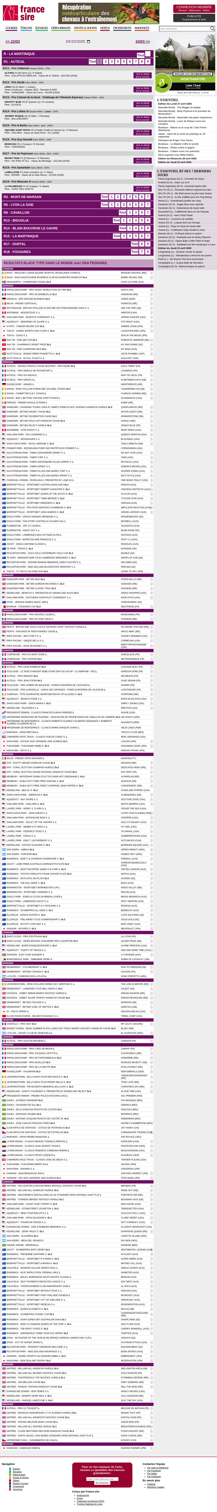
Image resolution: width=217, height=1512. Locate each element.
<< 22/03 (12, 41)
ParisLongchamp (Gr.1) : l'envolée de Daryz (181, 178)
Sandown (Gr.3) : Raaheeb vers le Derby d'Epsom (184, 237)
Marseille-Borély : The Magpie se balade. (179, 107)
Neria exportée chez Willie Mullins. (176, 154)
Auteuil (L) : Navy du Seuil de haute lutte (179, 226)
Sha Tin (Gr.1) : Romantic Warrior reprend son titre (184, 189)
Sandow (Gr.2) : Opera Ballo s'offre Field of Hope (184, 240)
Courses (11, 28)
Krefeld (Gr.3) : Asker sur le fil (173, 182)
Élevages (41, 28)
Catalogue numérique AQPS (90, 1501)
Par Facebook (154, 1470)
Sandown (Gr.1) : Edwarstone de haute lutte (181, 208)
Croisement (18, 1486)
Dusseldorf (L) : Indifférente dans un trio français (183, 211)
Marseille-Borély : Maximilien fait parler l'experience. (185, 117)
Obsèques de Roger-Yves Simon (175, 140)
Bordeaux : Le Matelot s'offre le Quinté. (178, 144)
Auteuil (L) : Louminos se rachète (175, 219)
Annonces (142, 28)
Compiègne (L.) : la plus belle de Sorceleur (180, 262)
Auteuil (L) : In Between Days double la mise (181, 230)
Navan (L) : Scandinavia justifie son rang (179, 200)
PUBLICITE (194, 18)
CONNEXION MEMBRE (194, 8)
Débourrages (61, 28)
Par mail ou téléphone (157, 1468)
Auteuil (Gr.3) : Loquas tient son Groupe (179, 222)
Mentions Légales (155, 1487)
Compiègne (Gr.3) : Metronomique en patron (181, 266)
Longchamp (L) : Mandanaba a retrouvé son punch (185, 255)
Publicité (151, 1484)
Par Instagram (154, 1476)
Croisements (122, 28)
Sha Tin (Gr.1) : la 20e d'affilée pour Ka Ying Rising (185, 197)
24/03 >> (142, 41)
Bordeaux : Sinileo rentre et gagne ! (176, 147)
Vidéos (105, 28)
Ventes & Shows (85, 28)
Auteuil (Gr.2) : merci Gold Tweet (175, 215)
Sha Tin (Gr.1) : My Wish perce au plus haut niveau (185, 193)
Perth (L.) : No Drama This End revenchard (180, 259)
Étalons (26, 28)
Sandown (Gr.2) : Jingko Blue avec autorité (180, 204)
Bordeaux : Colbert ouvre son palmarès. (179, 151)
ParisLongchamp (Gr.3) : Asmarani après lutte (182, 186)
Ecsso (80, 1498)
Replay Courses (20, 1483)
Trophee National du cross (89, 1504)
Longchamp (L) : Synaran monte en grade (180, 251)
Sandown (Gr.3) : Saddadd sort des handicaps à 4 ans (186, 244)
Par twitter (152, 1473)
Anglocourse (83, 1495)
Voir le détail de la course (142, 75)
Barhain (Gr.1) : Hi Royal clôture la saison (180, 233)
